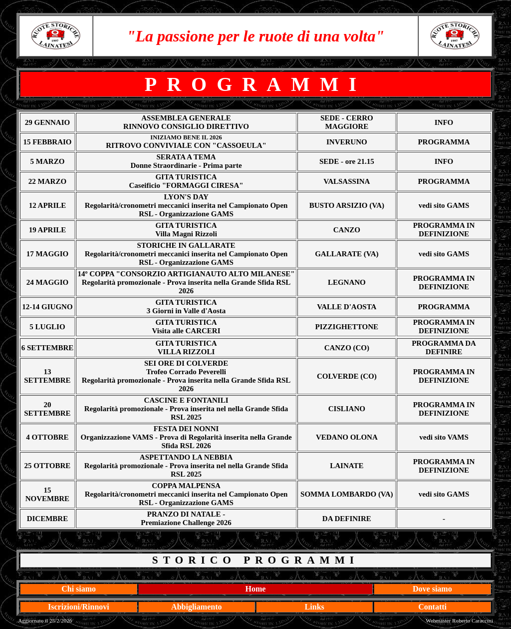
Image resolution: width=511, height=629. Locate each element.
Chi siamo (78, 589)
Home (256, 589)
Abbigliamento (196, 607)
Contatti (432, 607)
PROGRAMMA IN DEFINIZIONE (444, 229)
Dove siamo (432, 589)
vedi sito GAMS (444, 205)
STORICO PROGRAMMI (255, 560)
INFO (444, 122)
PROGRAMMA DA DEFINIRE (444, 347)
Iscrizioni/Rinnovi (78, 607)
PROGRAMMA (444, 142)
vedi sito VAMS (444, 437)
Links (314, 607)
